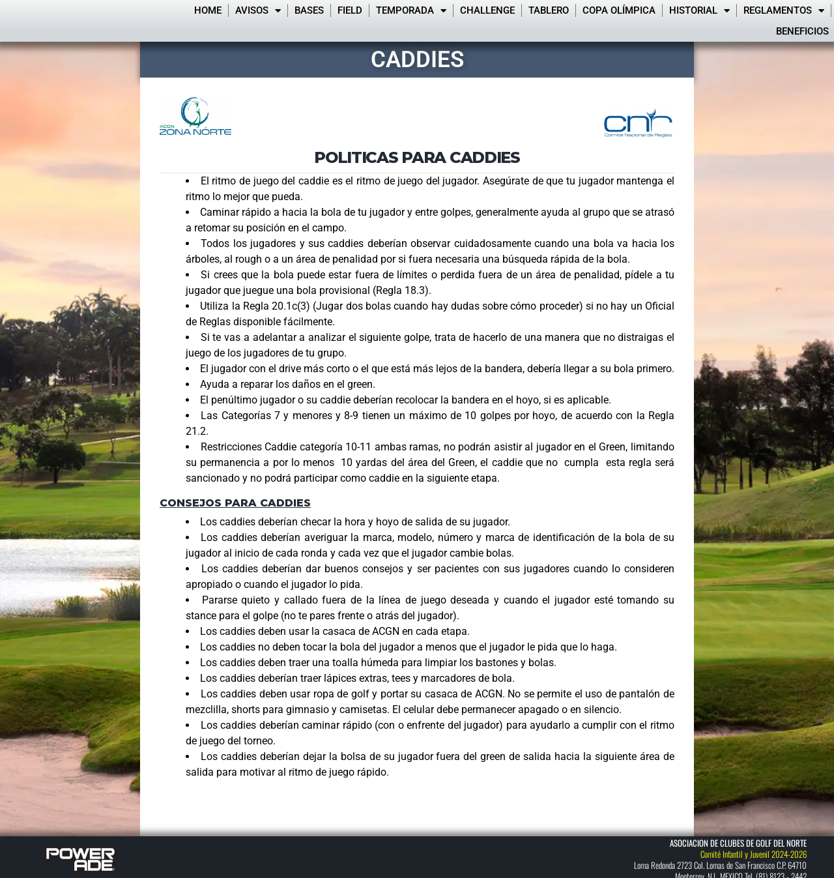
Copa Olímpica (618, 10)
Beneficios (802, 31)
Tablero (548, 10)
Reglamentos (783, 10)
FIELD (350, 10)
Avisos (258, 10)
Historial (699, 10)
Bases (309, 10)
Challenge (487, 10)
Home (208, 10)
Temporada (411, 10)
